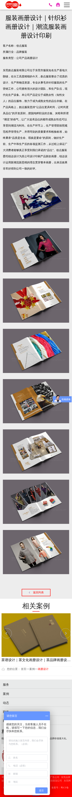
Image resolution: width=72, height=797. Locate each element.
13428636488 (50, 5)
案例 (32, 669)
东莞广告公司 (52, 777)
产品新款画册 (49, 156)
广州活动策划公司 (53, 780)
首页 (23, 669)
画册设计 (32, 58)
